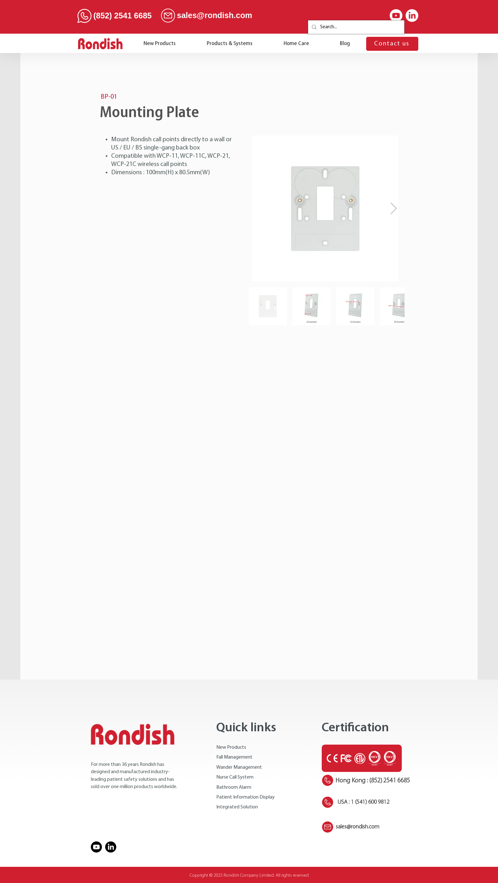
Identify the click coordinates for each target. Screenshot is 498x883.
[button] (229, 44)
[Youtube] (396, 15)
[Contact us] (392, 44)
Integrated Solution (237, 807)
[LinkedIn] (412, 15)
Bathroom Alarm (233, 787)
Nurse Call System (234, 777)
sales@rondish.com (214, 15)
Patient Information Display (245, 797)
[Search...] (355, 27)
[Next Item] (393, 208)
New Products (231, 747)
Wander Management (239, 767)
